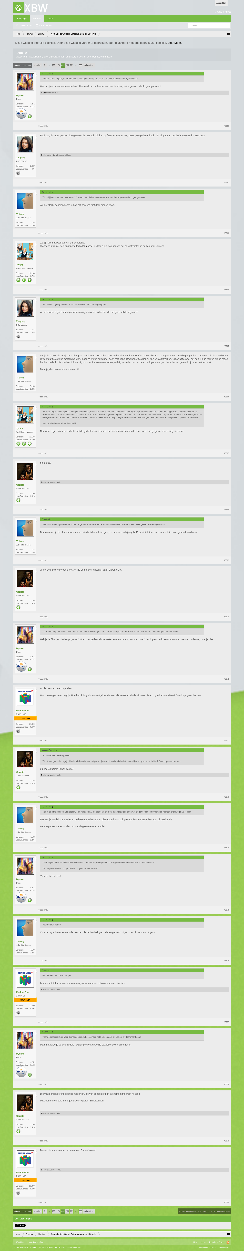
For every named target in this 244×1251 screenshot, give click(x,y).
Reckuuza (45, 155)
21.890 (32, 724)
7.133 (32, 222)
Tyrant (19, 264)
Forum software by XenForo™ (37, 1247)
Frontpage (22, 18)
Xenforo (40, 1242)
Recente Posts (45, 25)
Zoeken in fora (26, 25)
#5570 (226, 617)
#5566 (226, 397)
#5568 (226, 510)
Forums (37, 18)
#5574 (226, 848)
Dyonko (20, 95)
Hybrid (95, 56)
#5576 (226, 961)
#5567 (226, 453)
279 (62, 65)
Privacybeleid (224, 1247)
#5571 (226, 679)
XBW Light (20, 1242)
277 (53, 65)
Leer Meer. (175, 42)
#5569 (226, 560)
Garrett (44, 93)
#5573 (226, 797)
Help (195, 1242)
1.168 (32, 493)
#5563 (226, 233)
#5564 (226, 290)
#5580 (226, 1202)
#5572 (226, 740)
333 (80, 65)
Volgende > (89, 65)
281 (71, 65)
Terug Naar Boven (216, 1242)
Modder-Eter (22, 710)
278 (58, 65)
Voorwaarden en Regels (207, 1247)
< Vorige (37, 65)
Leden (50, 18)
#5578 (226, 1084)
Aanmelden (221, 3)
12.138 (32, 273)
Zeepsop (20, 157)
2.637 (32, 166)
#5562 (226, 182)
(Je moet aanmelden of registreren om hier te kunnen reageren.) (204, 1211)
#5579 (226, 1141)
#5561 (226, 126)
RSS (228, 1242)
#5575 (226, 910)
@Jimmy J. (87, 246)
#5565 (226, 346)
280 (67, 65)
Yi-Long (20, 214)
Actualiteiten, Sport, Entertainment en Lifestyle (53, 56)
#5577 (226, 1022)
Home (203, 1242)
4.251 (32, 104)
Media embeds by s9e (72, 1247)
